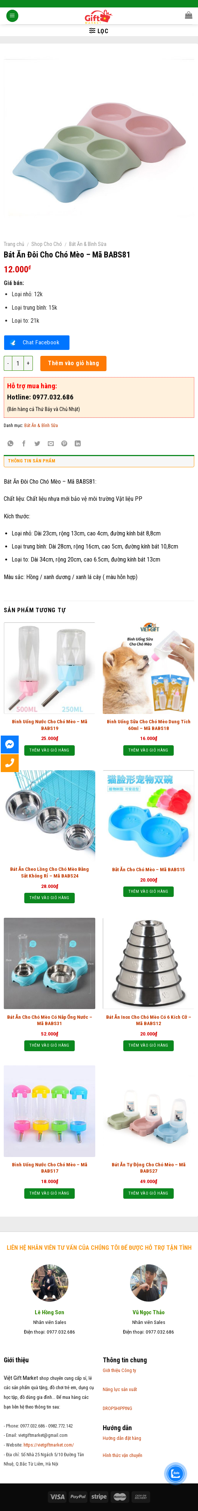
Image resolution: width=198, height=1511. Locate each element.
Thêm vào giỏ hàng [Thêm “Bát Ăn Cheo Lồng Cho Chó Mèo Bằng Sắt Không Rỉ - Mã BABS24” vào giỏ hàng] (49, 897)
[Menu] (12, 16)
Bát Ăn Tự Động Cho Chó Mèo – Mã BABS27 (149, 1167)
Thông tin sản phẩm (31, 461)
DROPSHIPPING (117, 1408)
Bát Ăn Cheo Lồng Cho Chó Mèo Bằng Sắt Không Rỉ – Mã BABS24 (49, 872)
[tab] (99, 463)
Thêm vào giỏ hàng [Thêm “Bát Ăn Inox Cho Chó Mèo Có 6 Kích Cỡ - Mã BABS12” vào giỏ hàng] (148, 1045)
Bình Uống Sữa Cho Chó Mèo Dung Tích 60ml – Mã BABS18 (149, 724)
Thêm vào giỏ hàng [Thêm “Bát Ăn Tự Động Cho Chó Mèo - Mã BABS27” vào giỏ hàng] (148, 1193)
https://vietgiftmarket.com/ (49, 1445)
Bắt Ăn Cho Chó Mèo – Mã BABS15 (148, 869)
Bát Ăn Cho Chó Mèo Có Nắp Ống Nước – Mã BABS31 (49, 1020)
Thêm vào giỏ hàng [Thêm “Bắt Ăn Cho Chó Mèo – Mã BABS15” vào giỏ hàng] (148, 891)
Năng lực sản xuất (120, 1389)
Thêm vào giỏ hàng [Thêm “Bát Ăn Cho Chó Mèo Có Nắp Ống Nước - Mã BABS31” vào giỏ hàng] (49, 1045)
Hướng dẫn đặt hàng (122, 1438)
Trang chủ (14, 244)
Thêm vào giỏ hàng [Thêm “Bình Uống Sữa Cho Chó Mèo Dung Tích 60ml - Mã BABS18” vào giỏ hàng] (148, 750)
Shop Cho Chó (46, 244)
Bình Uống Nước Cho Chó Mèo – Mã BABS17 (49, 1167)
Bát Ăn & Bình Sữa (87, 244)
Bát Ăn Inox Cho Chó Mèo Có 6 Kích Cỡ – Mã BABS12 (148, 1020)
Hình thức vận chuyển (122, 1455)
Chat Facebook (41, 342)
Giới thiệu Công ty (119, 1370)
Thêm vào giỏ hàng (73, 363)
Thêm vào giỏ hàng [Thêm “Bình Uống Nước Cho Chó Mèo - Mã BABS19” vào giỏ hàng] (49, 750)
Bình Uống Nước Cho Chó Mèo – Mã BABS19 (49, 724)
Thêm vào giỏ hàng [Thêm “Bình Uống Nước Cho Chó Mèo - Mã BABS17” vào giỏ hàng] (49, 1193)
